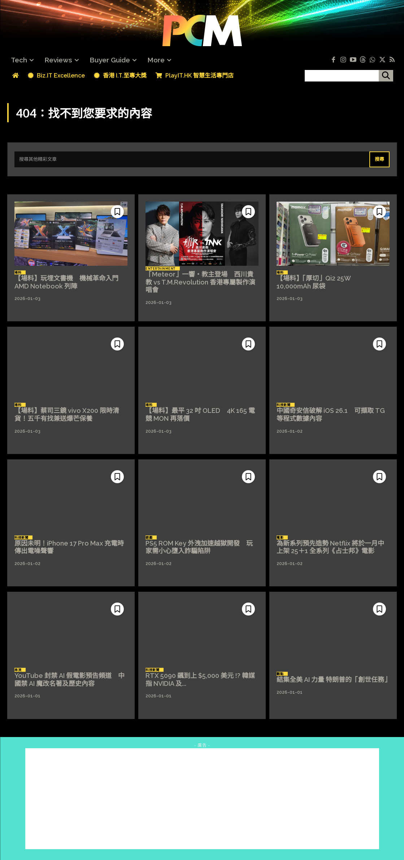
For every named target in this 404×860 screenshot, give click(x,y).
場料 (17, 272)
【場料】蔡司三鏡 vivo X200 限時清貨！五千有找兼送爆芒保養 (66, 414)
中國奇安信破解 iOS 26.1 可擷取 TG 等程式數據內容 (331, 414)
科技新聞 (283, 405)
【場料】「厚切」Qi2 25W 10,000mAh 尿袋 (317, 282)
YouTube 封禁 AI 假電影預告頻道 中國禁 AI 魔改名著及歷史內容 (69, 679)
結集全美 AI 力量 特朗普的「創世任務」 (334, 679)
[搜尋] (386, 75)
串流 (17, 670)
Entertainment (160, 268)
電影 (280, 537)
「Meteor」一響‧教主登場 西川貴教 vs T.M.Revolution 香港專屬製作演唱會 (200, 282)
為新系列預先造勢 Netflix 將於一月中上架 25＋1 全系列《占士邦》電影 (330, 547)
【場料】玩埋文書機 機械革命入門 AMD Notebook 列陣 (66, 282)
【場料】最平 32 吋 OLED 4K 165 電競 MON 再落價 (200, 414)
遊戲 (148, 537)
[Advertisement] (202, 798)
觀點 (280, 674)
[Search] (379, 159)
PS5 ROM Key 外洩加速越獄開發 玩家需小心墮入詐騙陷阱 (199, 547)
